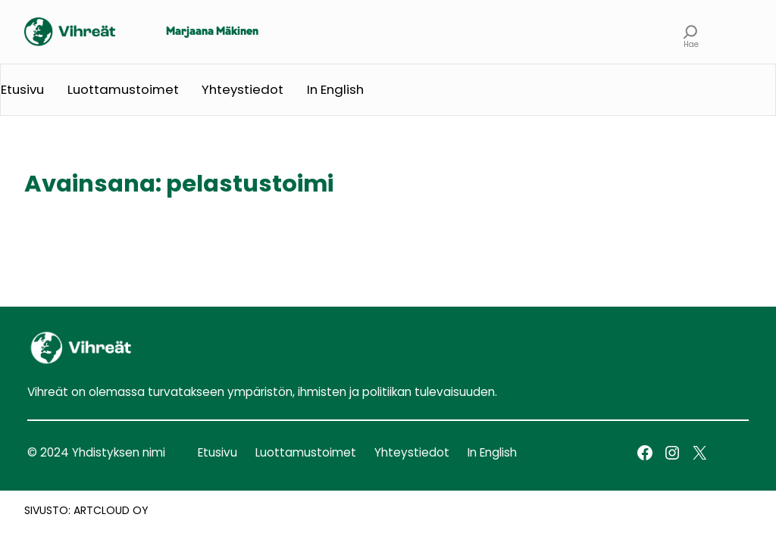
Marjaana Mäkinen (212, 32)
